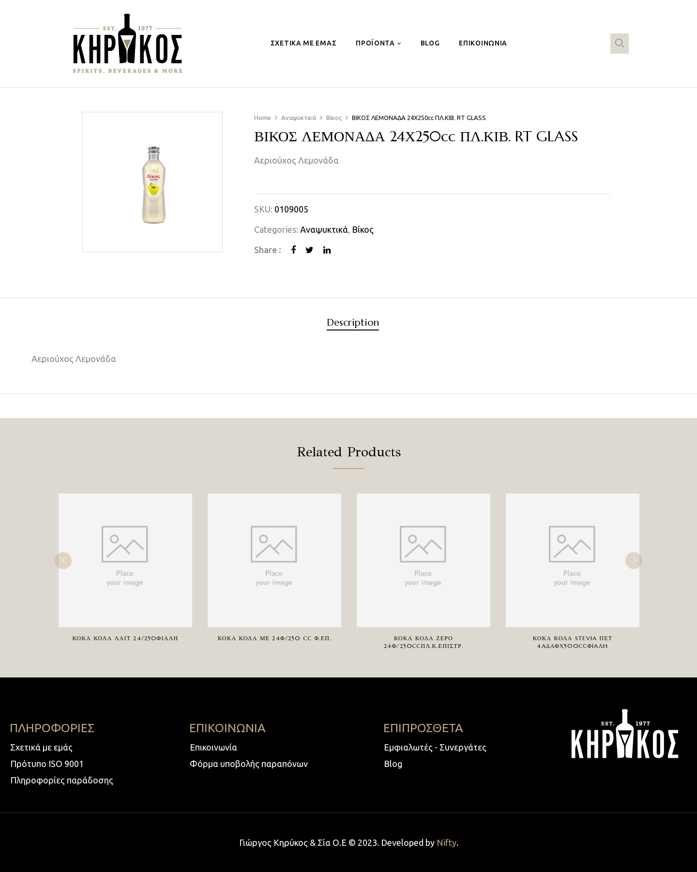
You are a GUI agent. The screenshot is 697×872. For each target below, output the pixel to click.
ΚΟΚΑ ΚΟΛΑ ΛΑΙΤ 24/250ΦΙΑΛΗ (126, 638)
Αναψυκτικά (298, 117)
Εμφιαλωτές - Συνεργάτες (435, 747)
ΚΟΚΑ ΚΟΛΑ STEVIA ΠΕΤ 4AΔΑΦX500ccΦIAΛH (572, 641)
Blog (393, 763)
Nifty (446, 842)
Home (262, 117)
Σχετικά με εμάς (41, 747)
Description (353, 323)
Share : (267, 250)
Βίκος (334, 117)
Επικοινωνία (213, 747)
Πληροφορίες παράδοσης (61, 780)
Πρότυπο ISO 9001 (47, 763)
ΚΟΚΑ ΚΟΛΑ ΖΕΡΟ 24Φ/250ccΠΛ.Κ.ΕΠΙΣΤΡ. (423, 641)
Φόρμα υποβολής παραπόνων (249, 763)
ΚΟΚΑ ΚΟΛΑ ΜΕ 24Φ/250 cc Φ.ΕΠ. (274, 638)
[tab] (353, 324)
